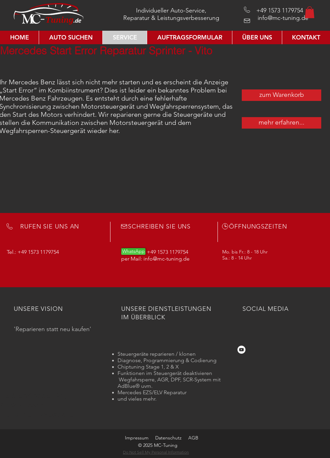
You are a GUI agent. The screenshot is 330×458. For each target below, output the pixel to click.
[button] (310, 12)
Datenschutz (168, 438)
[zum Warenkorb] (281, 95)
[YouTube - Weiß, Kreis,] (241, 350)
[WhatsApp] (133, 251)
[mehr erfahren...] (281, 123)
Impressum (136, 438)
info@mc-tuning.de (283, 18)
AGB (193, 438)
